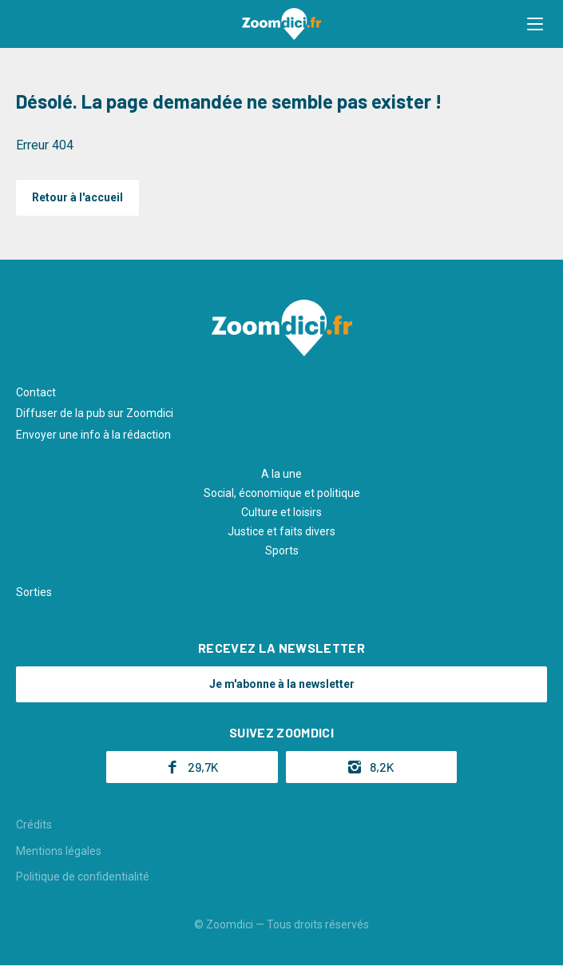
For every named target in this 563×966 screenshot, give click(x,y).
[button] (535, 24)
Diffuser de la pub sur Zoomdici (94, 413)
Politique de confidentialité (82, 876)
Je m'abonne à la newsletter (282, 684)
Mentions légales (58, 851)
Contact (36, 392)
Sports (282, 550)
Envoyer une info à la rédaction (93, 434)
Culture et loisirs (281, 512)
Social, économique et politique (282, 493)
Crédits (34, 824)
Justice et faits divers (281, 531)
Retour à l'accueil (77, 197)
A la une (281, 473)
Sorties (34, 592)
